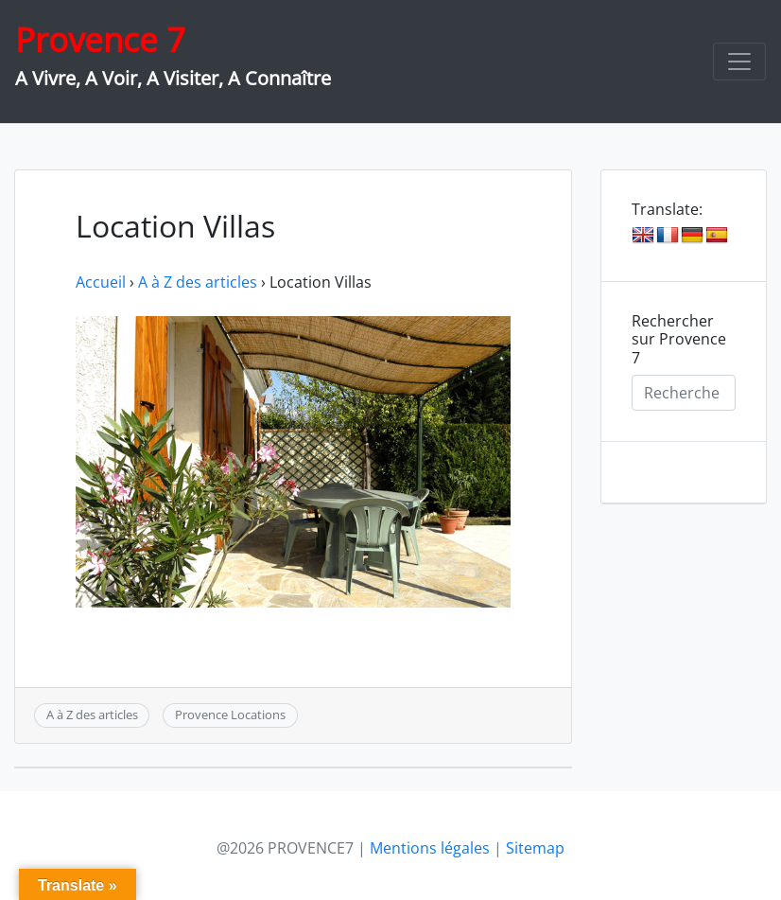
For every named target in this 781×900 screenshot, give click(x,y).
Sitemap (535, 848)
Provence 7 (100, 39)
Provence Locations (230, 714)
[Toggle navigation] (739, 61)
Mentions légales (430, 848)
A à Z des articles (197, 282)
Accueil (101, 282)
